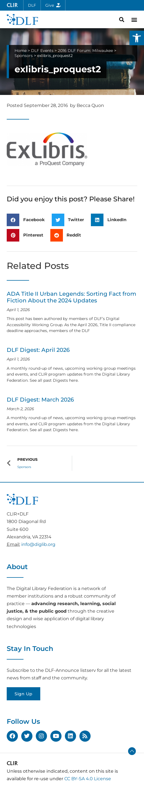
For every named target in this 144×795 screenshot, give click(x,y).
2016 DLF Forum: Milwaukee (85, 50)
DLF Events (42, 50)
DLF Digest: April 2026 (38, 350)
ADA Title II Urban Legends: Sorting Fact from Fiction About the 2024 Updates (71, 297)
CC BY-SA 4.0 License (87, 778)
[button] (136, 38)
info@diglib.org (38, 544)
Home (21, 50)
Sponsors (24, 55)
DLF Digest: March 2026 (40, 399)
